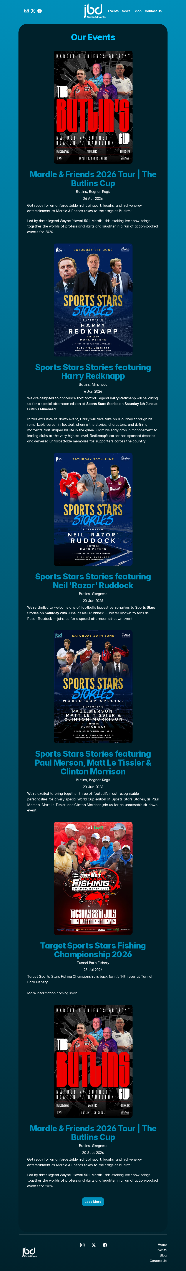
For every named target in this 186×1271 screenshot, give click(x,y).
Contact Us (153, 11)
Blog (163, 1255)
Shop (137, 11)
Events (113, 11)
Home (162, 1244)
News (126, 11)
